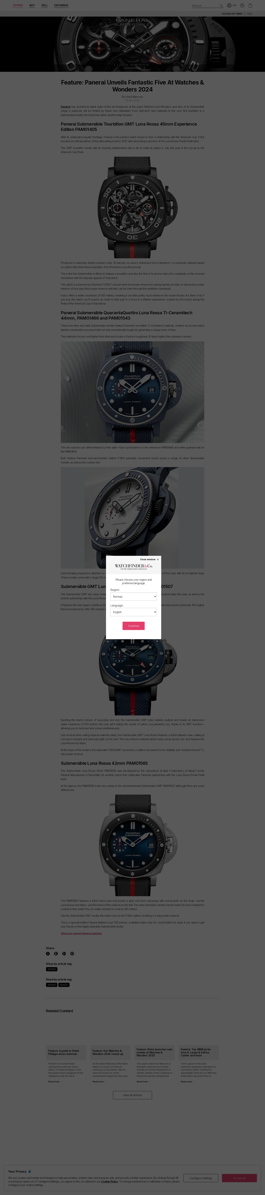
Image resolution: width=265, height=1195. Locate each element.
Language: (116, 605)
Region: (115, 589)
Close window (149, 559)
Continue (133, 625)
